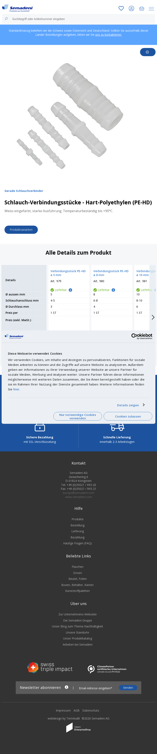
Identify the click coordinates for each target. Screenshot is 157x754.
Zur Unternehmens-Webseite (77, 614)
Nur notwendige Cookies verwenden (77, 416)
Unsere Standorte (77, 632)
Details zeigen (128, 405)
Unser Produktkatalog (77, 638)
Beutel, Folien (77, 579)
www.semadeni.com (78, 497)
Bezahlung (77, 537)
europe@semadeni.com (78, 493)
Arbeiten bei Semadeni (77, 644)
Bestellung (77, 525)
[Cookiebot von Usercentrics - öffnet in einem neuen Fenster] (134, 336)
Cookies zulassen (128, 416)
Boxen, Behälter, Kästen (77, 585)
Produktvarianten (21, 230)
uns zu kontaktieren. (108, 35)
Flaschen (77, 567)
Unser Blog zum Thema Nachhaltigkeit (77, 626)
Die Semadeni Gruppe (77, 620)
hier (16, 389)
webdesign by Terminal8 (64, 718)
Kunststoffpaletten (77, 591)
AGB (77, 710)
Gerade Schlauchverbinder (23, 191)
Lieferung (77, 531)
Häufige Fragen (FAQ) (77, 543)
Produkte (78, 519)
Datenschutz (90, 710)
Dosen (77, 573)
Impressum (63, 710)
